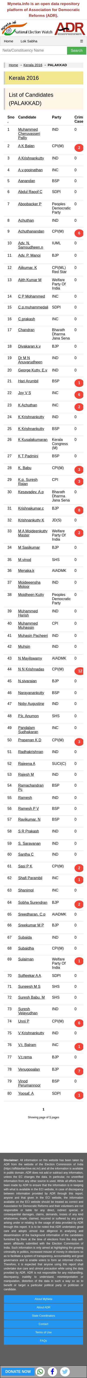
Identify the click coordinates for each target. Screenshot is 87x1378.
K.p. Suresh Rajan (28, 482)
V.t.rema (25, 1057)
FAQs (43, 1340)
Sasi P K (25, 866)
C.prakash (26, 319)
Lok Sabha (29, 41)
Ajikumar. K (27, 268)
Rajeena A (26, 764)
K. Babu (24, 468)
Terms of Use (43, 1332)
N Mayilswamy (30, 658)
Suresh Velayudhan (28, 1011)
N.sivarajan (27, 681)
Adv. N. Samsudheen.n (30, 245)
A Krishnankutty (31, 158)
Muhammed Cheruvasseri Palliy (29, 134)
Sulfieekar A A (29, 976)
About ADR (43, 1307)
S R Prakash (28, 831)
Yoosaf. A (26, 1093)
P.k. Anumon (28, 716)
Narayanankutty (31, 693)
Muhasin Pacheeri (33, 636)
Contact (43, 1324)
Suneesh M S (29, 986)
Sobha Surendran (32, 902)
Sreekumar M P (31, 925)
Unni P (23, 1021)
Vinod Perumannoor (29, 1083)
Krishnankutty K (31, 520)
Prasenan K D (29, 740)
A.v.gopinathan (30, 170)
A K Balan (26, 146)
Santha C (26, 854)
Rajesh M (26, 774)
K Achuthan (27, 405)
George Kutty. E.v (32, 370)
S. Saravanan (29, 843)
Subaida (25, 937)
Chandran (26, 330)
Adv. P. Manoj (29, 255)
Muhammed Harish (28, 613)
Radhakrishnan (30, 752)
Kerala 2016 (32, 65)
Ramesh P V (28, 809)
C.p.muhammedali (33, 307)
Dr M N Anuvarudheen (30, 360)
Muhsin (24, 646)
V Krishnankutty (31, 1033)
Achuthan (26, 220)
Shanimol (26, 890)
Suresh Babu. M (31, 997)
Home (8, 41)
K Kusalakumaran (32, 440)
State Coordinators (43, 1315)
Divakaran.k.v (29, 346)
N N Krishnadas (31, 669)
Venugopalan (29, 1069)
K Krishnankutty (31, 417)
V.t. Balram (27, 1045)
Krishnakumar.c (31, 508)
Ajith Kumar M (29, 280)
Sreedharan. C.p (31, 914)
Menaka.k (26, 571)
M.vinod (24, 560)
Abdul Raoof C (30, 192)
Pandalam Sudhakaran (28, 730)
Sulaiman (26, 959)
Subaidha (26, 948)
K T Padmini (28, 456)
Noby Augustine (31, 704)
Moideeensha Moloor (29, 584)
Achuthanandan (31, 231)
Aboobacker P (30, 204)
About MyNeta (43, 1299)
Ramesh (25, 798)
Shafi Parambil (30, 878)
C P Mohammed (31, 296)
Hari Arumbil (28, 381)
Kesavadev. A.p (31, 492)
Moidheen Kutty (31, 595)
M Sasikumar (29, 547)
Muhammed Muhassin (28, 625)
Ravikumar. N (29, 819)
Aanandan (26, 181)
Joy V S (24, 393)
